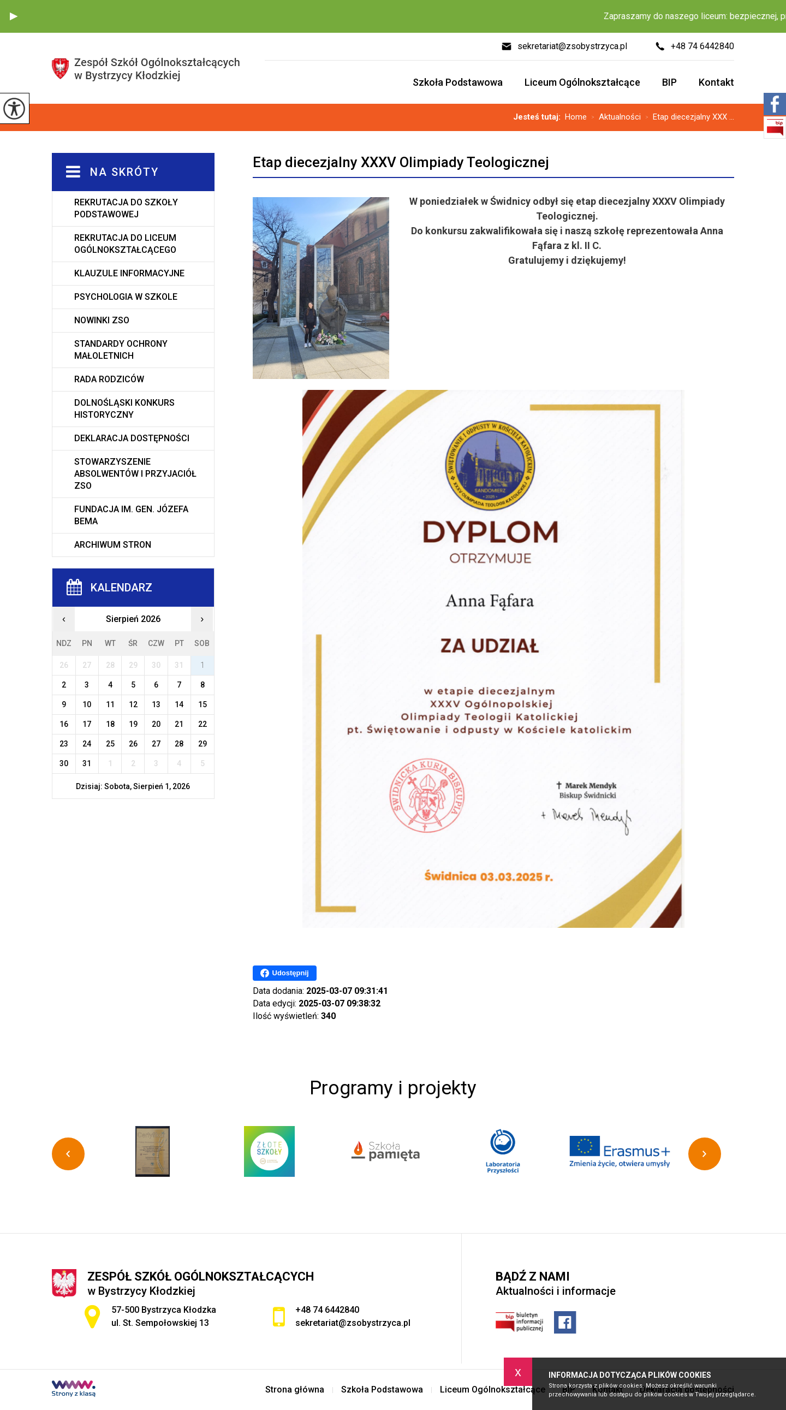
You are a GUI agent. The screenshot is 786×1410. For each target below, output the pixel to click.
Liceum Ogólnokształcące (582, 82)
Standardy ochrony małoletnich (121, 350)
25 (110, 743)
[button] (13, 16)
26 (133, 743)
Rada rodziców (109, 379)
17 (86, 724)
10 (86, 704)
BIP (669, 82)
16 (63, 724)
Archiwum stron (112, 545)
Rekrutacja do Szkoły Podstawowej (126, 208)
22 (202, 724)
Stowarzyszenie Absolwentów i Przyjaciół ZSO (135, 474)
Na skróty (124, 172)
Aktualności (614, 117)
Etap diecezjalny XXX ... (687, 117)
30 (63, 763)
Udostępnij (284, 973)
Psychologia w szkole (125, 297)
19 (133, 724)
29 (202, 743)
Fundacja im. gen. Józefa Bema (131, 515)
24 (86, 743)
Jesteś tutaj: (539, 117)
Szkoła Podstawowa (458, 82)
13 (156, 704)
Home (576, 117)
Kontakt (716, 82)
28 (179, 743)
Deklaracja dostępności (131, 438)
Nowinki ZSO (101, 320)
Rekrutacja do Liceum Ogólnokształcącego (125, 244)
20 (156, 724)
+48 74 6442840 (694, 46)
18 (110, 724)
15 (202, 704)
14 (179, 704)
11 (110, 704)
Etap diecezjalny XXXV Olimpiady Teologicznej (401, 162)
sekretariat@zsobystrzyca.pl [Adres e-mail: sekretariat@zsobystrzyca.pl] (352, 1323)
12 (133, 704)
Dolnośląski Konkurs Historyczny (124, 409)
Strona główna (294, 1389)
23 (63, 743)
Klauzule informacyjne (129, 273)
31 (86, 763)
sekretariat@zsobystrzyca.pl (564, 46)
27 (156, 743)
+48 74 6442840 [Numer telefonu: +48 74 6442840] (327, 1310)
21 (179, 724)
